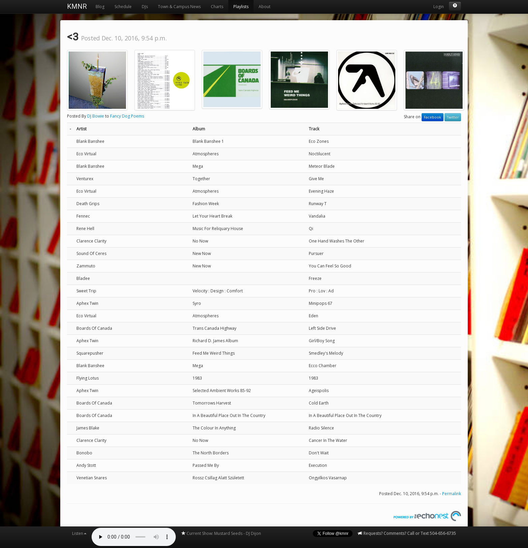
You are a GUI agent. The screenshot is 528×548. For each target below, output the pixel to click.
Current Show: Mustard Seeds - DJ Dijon (221, 533)
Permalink (451, 493)
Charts (217, 6)
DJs (145, 6)
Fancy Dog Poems (127, 116)
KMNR (77, 6)
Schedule (123, 6)
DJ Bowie (95, 116)
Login (438, 6)
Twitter (453, 117)
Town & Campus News (179, 6)
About (264, 6)
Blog (100, 6)
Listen (79, 533)
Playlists (241, 6)
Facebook (432, 117)
